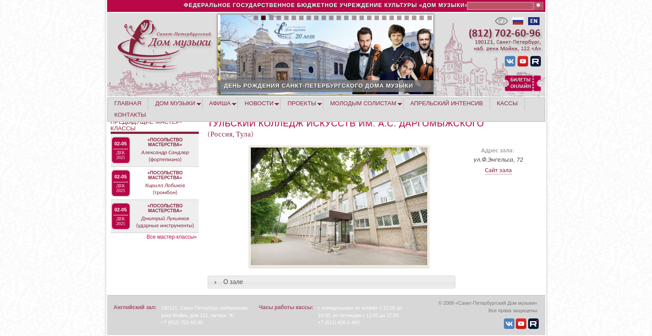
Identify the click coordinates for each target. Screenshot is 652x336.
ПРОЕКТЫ (301, 103)
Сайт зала (498, 170)
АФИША (220, 103)
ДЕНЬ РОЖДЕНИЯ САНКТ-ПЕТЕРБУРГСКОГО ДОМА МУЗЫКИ (349, 85)
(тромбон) (165, 192)
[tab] (331, 282)
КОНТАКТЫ (130, 114)
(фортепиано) (165, 159)
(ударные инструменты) (165, 225)
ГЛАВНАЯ (127, 103)
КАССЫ (507, 103)
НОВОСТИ (259, 103)
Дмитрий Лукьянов (165, 218)
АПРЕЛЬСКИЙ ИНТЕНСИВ (446, 103)
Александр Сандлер (165, 152)
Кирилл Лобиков (165, 185)
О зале (233, 281)
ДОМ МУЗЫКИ (175, 103)
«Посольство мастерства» (165, 142)
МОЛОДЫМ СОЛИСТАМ (363, 103)
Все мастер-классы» (172, 237)
